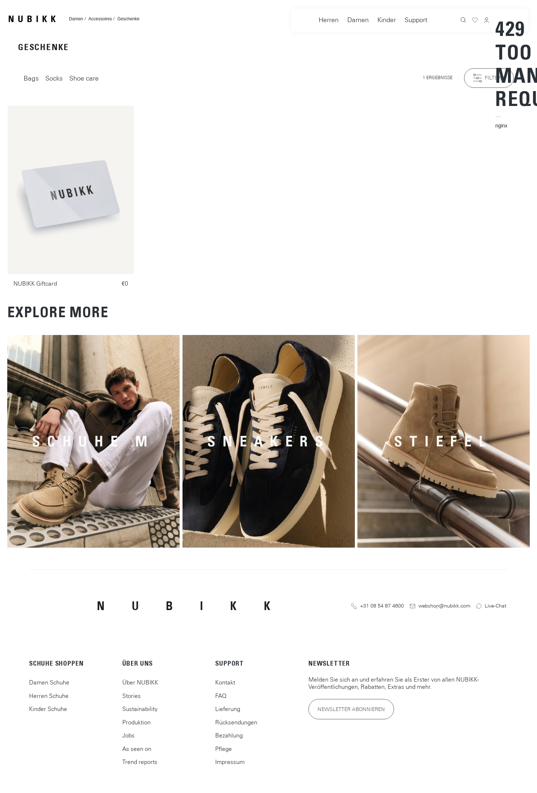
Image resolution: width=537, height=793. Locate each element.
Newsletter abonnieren (351, 709)
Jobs (128, 735)
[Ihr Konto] (486, 20)
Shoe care (84, 78)
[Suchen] (463, 21)
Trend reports (139, 762)
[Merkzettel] (475, 21)
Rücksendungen (236, 722)
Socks (54, 78)
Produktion (136, 722)
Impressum (230, 762)
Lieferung (227, 709)
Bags (31, 78)
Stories (131, 695)
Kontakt (225, 682)
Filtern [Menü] (489, 78)
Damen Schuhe (49, 682)
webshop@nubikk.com (440, 606)
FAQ (220, 695)
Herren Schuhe (49, 695)
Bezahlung (229, 735)
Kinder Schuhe (48, 709)
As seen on (136, 748)
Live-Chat (491, 606)
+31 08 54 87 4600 (377, 606)
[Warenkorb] (498, 73)
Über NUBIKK (140, 682)
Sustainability (139, 709)
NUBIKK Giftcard (35, 283)
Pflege (223, 748)
